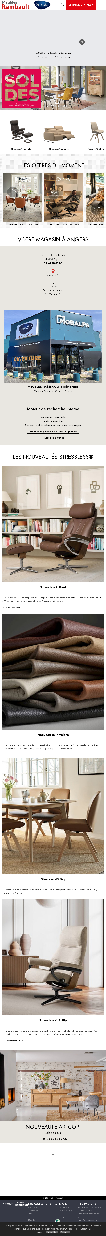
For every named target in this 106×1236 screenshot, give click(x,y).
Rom (30, 1213)
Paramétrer (52, 1232)
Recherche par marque (62, 1210)
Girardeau (32, 1219)
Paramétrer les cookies (87, 1219)
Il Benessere (33, 1210)
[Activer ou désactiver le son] (82, 42)
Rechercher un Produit (81, 4)
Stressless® (33, 1207)
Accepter (64, 1232)
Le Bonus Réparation (61, 1216)
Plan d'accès (53, 275)
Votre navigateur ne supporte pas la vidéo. (53, 29)
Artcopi (31, 1216)
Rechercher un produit (62, 1207)
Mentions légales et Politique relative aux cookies (89, 1209)
